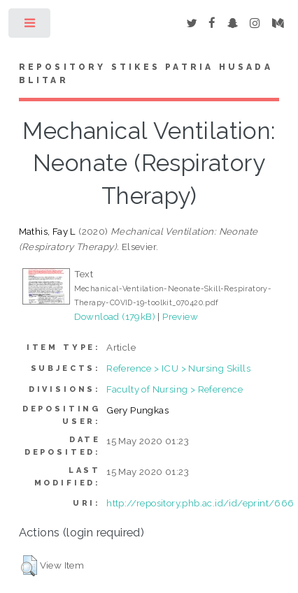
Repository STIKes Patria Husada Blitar (146, 74)
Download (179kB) (114, 316)
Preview (180, 316)
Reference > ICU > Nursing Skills (178, 368)
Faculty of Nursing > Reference (174, 389)
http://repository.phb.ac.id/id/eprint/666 (200, 502)
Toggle (30, 26)
